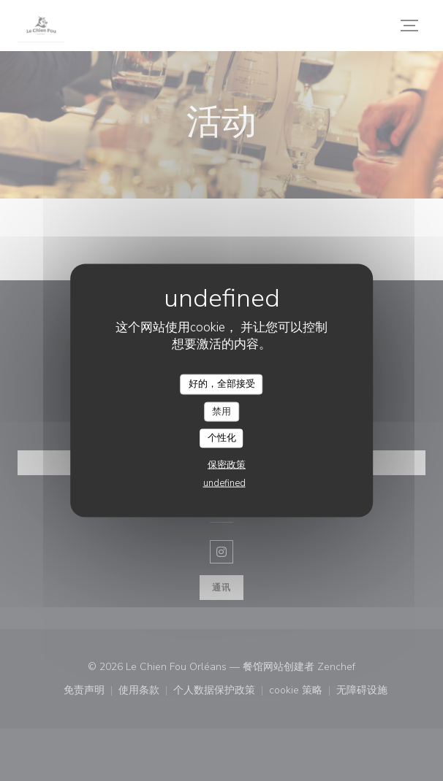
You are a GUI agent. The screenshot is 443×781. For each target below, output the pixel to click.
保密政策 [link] (227, 464)
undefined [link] (224, 482)
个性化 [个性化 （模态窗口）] (222, 438)
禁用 (221, 411)
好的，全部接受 (222, 383)
